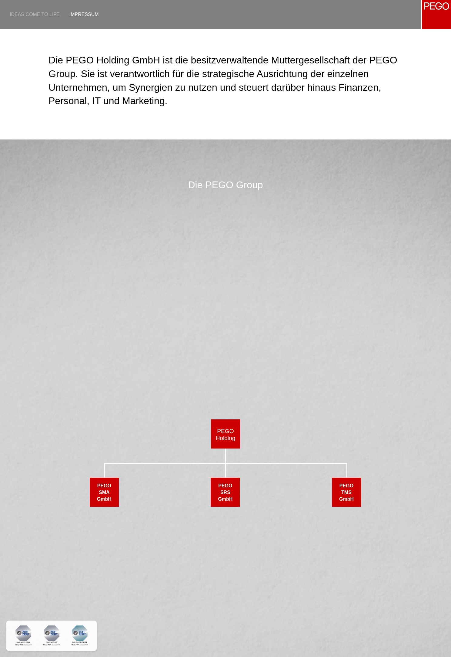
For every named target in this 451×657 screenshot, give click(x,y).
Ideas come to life (35, 14)
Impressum (84, 14)
